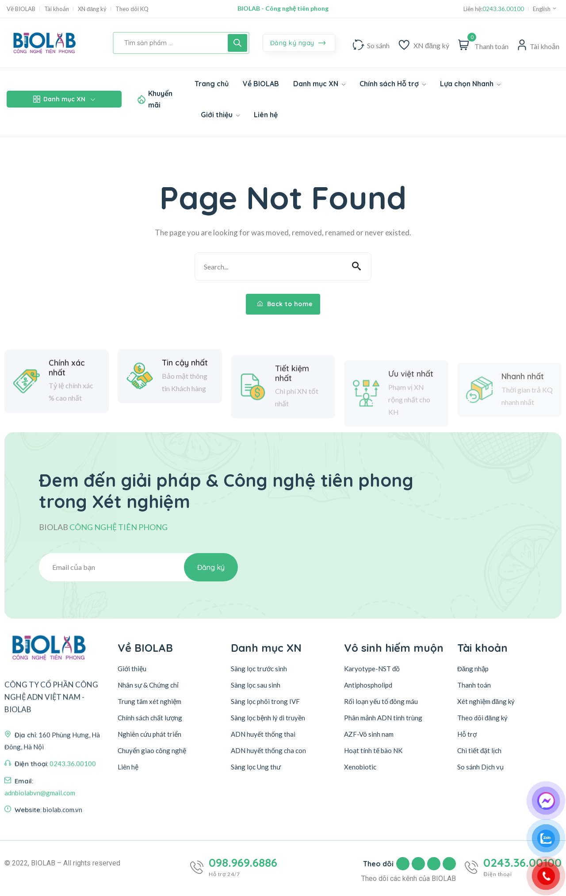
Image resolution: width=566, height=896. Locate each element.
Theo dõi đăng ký (482, 718)
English (545, 9)
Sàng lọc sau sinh (255, 685)
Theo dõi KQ (132, 9)
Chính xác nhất (67, 420)
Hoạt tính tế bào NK (373, 750)
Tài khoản (56, 9)
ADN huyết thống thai (263, 734)
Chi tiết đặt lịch (479, 750)
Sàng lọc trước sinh (259, 669)
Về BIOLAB (21, 9)
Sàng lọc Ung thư (256, 767)
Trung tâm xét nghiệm (149, 701)
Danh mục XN (64, 99)
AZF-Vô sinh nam (369, 734)
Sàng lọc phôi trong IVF (265, 701)
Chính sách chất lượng (150, 718)
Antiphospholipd (368, 685)
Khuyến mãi (160, 99)
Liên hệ (128, 767)
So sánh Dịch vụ (480, 767)
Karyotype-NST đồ (372, 669)
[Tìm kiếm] (237, 43)
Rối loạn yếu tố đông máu (381, 701)
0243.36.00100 (503, 9)
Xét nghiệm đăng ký (486, 701)
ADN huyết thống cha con (268, 750)
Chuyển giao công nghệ (152, 750)
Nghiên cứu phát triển (149, 734)
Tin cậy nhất (185, 407)
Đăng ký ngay (298, 43)
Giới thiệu (132, 669)
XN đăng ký (92, 9)
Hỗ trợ (467, 734)
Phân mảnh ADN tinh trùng (383, 718)
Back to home (285, 304)
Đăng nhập (473, 669)
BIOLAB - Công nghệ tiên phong (283, 8)
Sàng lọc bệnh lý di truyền (268, 718)
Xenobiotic (360, 767)
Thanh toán (474, 685)
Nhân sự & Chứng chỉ (148, 685)
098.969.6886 (243, 863)
